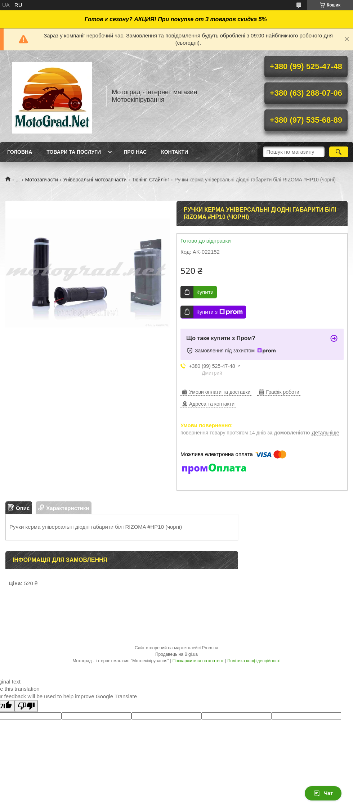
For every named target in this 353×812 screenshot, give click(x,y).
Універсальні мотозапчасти (94, 179)
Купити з (219, 312)
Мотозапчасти (41, 179)
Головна (19, 152)
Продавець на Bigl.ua (176, 654)
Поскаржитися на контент (198, 660)
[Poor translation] (26, 706)
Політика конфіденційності (254, 660)
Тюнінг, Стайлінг (150, 179)
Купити (205, 292)
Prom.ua (210, 647)
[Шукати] (338, 151)
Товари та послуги (73, 152)
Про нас (135, 152)
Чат (323, 793)
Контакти (174, 152)
